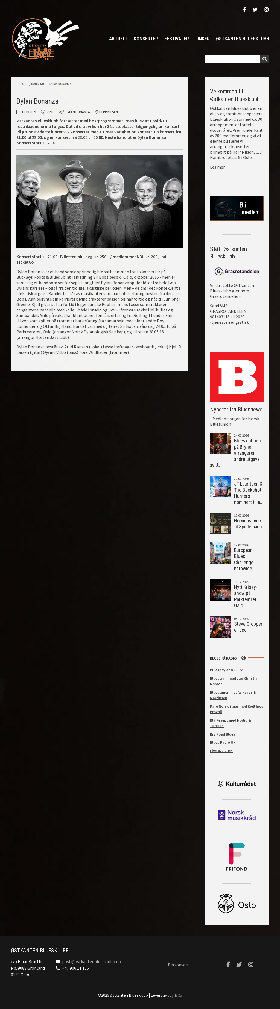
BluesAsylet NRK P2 (226, 669)
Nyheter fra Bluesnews (236, 409)
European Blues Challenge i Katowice (245, 559)
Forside (22, 84)
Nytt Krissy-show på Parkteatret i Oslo (246, 596)
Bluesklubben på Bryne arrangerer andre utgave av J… (235, 453)
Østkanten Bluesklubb (45, 39)
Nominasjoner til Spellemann (248, 524)
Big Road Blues (222, 734)
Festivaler (176, 39)
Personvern (178, 964)
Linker (202, 39)
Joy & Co (175, 995)
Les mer (217, 167)
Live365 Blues (221, 750)
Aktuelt (118, 39)
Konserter (146, 39)
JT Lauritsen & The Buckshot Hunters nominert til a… (248, 493)
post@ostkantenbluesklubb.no (91, 961)
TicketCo (25, 262)
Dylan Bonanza (60, 84)
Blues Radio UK (222, 742)
